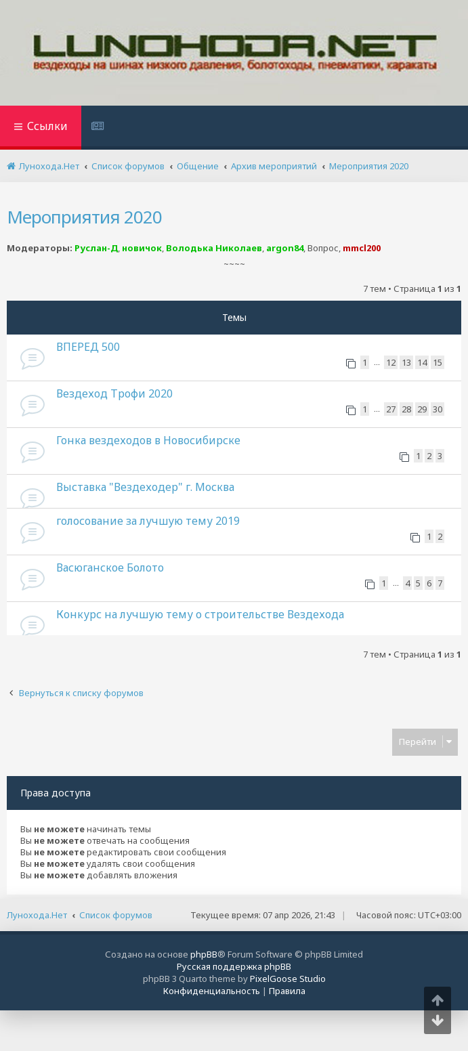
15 (437, 362)
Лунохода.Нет (37, 915)
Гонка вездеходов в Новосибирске (148, 440)
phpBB (203, 954)
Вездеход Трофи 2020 (114, 393)
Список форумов (115, 915)
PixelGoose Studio (288, 978)
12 (391, 362)
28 (406, 409)
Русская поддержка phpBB (234, 966)
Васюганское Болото (110, 567)
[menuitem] (99, 128)
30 (437, 409)
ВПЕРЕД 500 (88, 346)
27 (391, 409)
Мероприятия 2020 (84, 217)
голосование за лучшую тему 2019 (148, 520)
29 (422, 409)
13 (406, 362)
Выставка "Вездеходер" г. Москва (145, 486)
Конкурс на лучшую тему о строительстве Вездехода (200, 614)
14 (422, 362)
